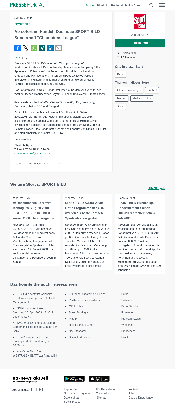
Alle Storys (140, 34)
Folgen (140, 42)
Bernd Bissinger (78, 312)
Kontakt (133, 389)
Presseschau (129, 331)
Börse (125, 294)
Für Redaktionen (106, 389)
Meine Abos (132, 5)
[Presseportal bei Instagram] (40, 389)
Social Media (72, 401)
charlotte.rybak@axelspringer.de (34, 153)
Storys (90, 5)
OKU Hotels (76, 306)
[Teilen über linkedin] (50, 48)
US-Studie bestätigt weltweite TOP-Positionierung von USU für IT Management (34, 298)
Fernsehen (127, 312)
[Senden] (58, 48)
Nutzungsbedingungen (77, 393)
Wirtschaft (127, 324)
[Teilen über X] (26, 48)
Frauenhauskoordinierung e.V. (87, 294)
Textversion (103, 393)
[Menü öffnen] (162, 5)
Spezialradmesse (79, 337)
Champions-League (129, 90)
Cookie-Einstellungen (141, 397)
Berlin (17, 57)
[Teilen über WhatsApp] (34, 48)
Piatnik (73, 318)
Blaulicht (103, 5)
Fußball (152, 90)
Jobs (131, 393)
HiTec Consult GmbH (81, 324)
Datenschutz (71, 397)
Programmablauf (131, 318)
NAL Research (77, 331)
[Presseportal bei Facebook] (30, 389)
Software (126, 300)
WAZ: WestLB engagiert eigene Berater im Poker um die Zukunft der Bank (35, 326)
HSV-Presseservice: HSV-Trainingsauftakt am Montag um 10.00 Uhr (32, 341)
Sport (120, 106)
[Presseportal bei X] (34, 389)
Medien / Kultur (142, 98)
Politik (125, 337)
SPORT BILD (22, 24)
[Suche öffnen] (151, 5)
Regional (117, 5)
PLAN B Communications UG (87, 300)
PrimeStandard (130, 306)
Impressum (70, 389)
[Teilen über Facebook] (17, 48)
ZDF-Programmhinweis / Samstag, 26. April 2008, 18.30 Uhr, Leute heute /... (34, 312)
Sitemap (101, 397)
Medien (121, 98)
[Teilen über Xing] (42, 48)
